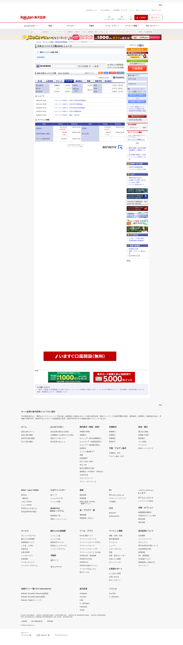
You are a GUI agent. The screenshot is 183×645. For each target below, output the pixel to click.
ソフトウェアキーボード (137, 89)
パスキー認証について (136, 107)
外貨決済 (24, 549)
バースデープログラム (29, 565)
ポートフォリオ (115, 562)
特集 (110, 552)
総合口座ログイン (27, 432)
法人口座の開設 (27, 442)
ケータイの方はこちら (88, 569)
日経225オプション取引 (147, 516)
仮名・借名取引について (45, 392)
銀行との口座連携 (27, 539)
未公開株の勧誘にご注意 (137, 155)
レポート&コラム (115, 549)
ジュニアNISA (26, 505)
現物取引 (83, 435)
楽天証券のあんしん (57, 442)
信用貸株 (84, 458)
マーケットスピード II (88, 539)
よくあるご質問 (134, 182)
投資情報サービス (27, 542)
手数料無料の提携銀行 (136, 240)
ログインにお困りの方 (136, 109)
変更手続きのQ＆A (135, 178)
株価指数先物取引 (145, 512)
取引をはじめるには (116, 495)
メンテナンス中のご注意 (137, 169)
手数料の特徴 (85, 432)
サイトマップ (143, 565)
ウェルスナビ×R (56, 498)
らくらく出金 (55, 539)
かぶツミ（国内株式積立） (90, 445)
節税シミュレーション (58, 519)
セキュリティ (143, 542)
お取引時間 (25, 552)
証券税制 (24, 559)
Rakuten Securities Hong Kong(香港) (34, 593)
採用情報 (141, 552)
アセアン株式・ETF (116, 456)
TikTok (82, 610)
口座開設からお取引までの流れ (62, 435)
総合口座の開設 (27, 435)
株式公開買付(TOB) (87, 468)
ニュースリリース (145, 539)
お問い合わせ (114, 577)
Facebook (83, 607)
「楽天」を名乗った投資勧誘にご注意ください (53, 389)
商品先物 (141, 519)
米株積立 (112, 438)
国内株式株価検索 (61, 42)
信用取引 (83, 448)
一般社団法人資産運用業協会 (98, 615)
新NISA (24, 495)
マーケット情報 (48, 42)
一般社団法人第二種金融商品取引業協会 (78, 615)
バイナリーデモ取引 (145, 501)
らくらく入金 (55, 536)
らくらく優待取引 (87, 451)
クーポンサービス (27, 562)
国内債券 (83, 495)
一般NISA (24, 498)
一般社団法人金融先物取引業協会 (44, 615)
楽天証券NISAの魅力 (29, 512)
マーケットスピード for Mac (90, 552)
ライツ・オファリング (88, 481)
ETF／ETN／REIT (86, 462)
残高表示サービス (57, 542)
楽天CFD (112, 513)
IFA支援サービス (144, 559)
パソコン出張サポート (136, 184)
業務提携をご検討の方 (146, 562)
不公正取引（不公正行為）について (132, 389)
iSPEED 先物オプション (89, 565)
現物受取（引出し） (87, 518)
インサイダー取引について (108, 389)
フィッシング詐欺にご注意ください (84, 389)
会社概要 (141, 536)
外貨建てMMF (143, 435)
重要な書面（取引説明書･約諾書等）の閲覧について (138, 150)
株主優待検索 (114, 539)
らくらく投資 (55, 502)
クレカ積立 (142, 442)
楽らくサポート (115, 580)
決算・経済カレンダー (117, 555)
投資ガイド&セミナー (58, 438)
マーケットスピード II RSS (90, 542)
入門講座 (112, 502)
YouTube (83, 597)
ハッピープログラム (57, 549)
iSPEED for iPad (86, 559)
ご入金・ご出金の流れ (136, 238)
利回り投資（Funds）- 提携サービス (88, 502)
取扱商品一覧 (55, 516)
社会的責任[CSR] (144, 549)
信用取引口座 (133, 249)
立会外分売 (84, 475)
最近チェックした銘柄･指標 (49, 52)
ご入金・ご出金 (27, 546)
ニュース (112, 546)
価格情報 (83, 515)
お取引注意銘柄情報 (136, 167)
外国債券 (83, 498)
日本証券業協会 (30, 615)
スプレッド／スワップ (117, 498)
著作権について (61, 392)
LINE (81, 600)
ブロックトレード (86, 478)
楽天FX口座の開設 (28, 438)
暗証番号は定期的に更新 (137, 111)
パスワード (132, 84)
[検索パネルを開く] (130, 18)
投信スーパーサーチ (145, 448)
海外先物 (141, 522)
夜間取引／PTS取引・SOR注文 (91, 471)
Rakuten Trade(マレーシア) (31, 600)
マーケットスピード (87, 546)
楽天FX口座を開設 (135, 119)
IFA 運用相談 (143, 555)
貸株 (81, 455)
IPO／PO (83, 465)
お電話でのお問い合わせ (137, 180)
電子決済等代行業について (148, 546)
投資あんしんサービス (58, 546)
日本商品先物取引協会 (60, 615)
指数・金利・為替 (115, 536)
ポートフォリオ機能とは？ (136, 139)
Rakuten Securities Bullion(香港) (33, 597)
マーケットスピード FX (88, 549)
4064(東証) (41, 57)
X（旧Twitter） (85, 603)
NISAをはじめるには (29, 508)
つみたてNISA (26, 502)
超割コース (54, 560)
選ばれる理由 (143, 432)
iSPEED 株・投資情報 (88, 555)
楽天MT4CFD (114, 516)
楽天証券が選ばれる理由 (59, 432)
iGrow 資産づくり (86, 536)
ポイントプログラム (28, 536)
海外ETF (112, 442)
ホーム (38, 42)
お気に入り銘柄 (115, 559)
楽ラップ (53, 495)
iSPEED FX (84, 562)
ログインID (132, 79)
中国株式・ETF (114, 453)
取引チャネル (85, 572)
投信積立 (141, 438)
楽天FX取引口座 (134, 256)
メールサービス (27, 555)
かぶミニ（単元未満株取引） (91, 438)
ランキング (142, 445)
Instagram (83, 593)
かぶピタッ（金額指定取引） (91, 441)
